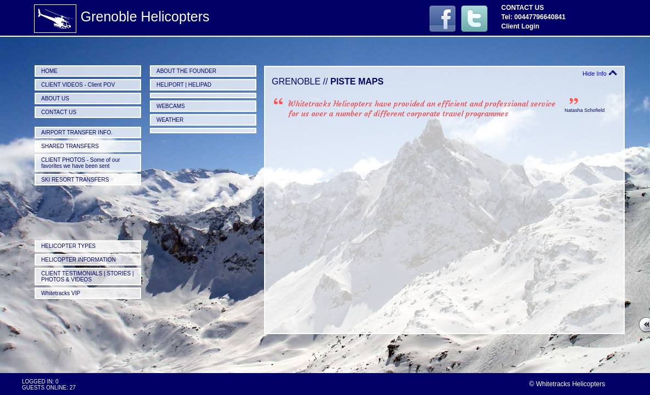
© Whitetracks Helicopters (567, 384)
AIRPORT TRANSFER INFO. (77, 132)
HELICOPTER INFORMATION (78, 260)
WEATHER (169, 120)
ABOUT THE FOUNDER (186, 71)
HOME (49, 71)
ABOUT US (55, 98)
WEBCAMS (170, 106)
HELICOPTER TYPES (68, 246)
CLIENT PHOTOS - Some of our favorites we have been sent (80, 163)
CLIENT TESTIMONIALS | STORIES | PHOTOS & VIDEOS (87, 276)
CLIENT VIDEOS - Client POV (78, 85)
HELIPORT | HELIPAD (183, 85)
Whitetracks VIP (60, 293)
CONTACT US (58, 112)
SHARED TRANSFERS (70, 146)
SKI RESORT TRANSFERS (75, 180)
